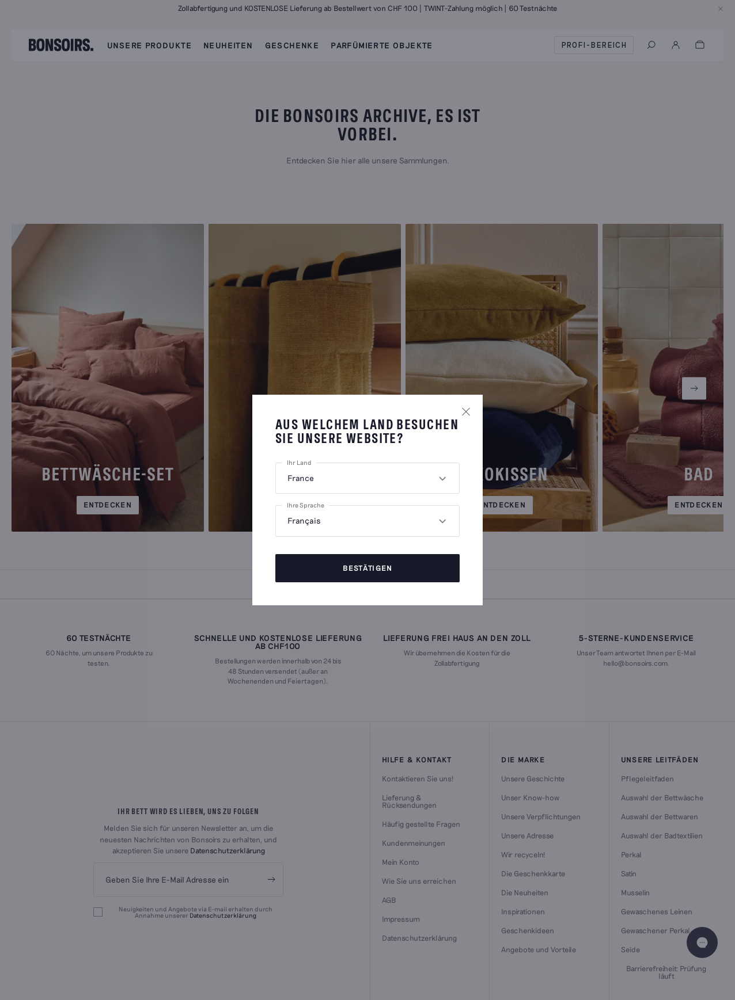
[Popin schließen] (466, 411)
